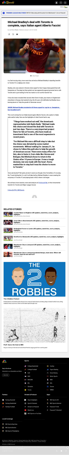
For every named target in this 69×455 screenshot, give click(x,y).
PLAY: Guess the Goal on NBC (14, 345)
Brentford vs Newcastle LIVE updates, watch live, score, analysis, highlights (39, 237)
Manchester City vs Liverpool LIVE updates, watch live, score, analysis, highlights (37, 245)
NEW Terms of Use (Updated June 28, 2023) (12, 441)
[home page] (8, 2)
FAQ (29, 440)
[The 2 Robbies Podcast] (34, 279)
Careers (16, 440)
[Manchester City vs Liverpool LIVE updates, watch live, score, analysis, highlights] (8, 246)
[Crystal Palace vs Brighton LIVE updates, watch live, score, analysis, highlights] (8, 214)
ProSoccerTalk (42, 183)
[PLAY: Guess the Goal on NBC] (34, 325)
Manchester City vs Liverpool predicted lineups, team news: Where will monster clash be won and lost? (37, 253)
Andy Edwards (26, 216)
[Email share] (17, 34)
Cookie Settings (42, 441)
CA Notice (34, 441)
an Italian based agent (29, 115)
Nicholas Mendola (18, 216)
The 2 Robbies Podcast (11, 299)
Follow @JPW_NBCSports (16, 190)
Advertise (11, 440)
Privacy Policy (27, 441)
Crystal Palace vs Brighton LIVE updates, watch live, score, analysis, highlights (36, 213)
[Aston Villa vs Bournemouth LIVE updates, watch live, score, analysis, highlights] (8, 222)
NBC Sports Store (35, 440)
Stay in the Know (6, 368)
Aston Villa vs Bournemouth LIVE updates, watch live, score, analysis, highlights (36, 221)
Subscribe (5, 375)
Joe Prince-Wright (13, 30)
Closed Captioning (23, 440)
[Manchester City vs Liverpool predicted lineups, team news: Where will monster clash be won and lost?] (8, 254)
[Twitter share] (13, 34)
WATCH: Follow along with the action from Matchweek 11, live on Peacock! (45, 13)
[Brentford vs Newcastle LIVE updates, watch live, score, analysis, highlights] (8, 238)
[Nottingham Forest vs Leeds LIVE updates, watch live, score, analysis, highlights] (8, 230)
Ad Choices (5, 440)
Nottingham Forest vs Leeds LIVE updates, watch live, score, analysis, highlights (37, 229)
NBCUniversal (11, 444)
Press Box (43, 440)
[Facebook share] (9, 34)
